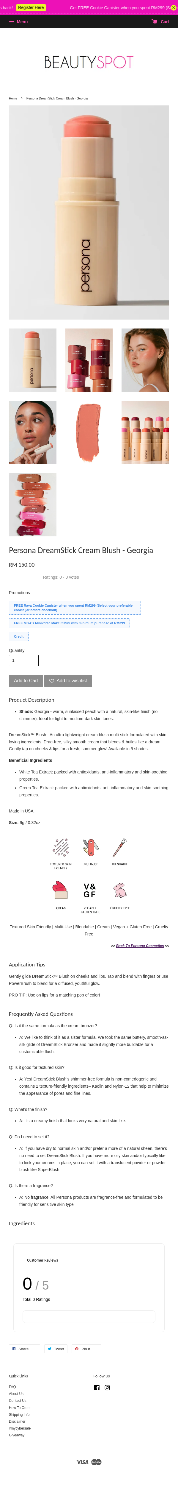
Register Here (36, 7)
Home (13, 98)
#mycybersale (20, 1428)
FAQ (12, 1387)
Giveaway (16, 1435)
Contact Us (17, 1401)
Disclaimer (17, 1421)
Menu (18, 21)
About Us (16, 1394)
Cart (160, 21)
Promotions (19, 592)
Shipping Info (19, 1415)
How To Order (20, 1408)
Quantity (16, 650)
